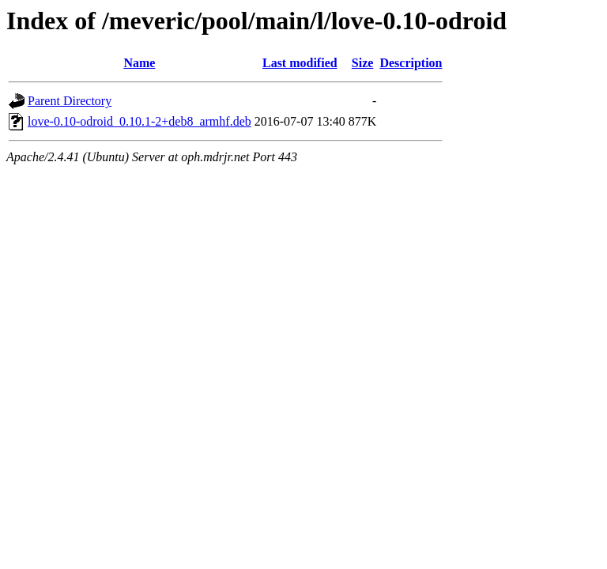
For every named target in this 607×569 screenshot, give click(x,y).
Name (139, 63)
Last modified (299, 63)
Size (363, 63)
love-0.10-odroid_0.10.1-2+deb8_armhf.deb (139, 121)
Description (410, 63)
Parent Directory (69, 100)
